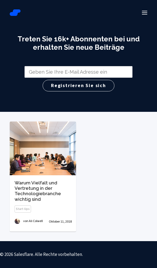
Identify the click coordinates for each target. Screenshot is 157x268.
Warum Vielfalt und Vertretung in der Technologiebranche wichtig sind (38, 191)
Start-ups (23, 209)
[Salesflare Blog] (15, 12)
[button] (144, 12)
